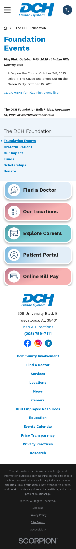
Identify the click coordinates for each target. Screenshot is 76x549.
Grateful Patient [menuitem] (18, 147)
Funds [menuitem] (9, 159)
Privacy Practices (38, 444)
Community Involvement (38, 356)
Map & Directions (38, 327)
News (38, 391)
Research (38, 453)
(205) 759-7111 (38, 334)
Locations (37, 382)
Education (38, 418)
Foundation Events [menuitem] (20, 141)
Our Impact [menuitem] (13, 153)
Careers (38, 400)
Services (38, 374)
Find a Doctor (37, 365)
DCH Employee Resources (38, 409)
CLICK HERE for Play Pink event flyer (32, 92)
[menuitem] (38, 508)
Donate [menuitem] (10, 171)
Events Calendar (38, 427)
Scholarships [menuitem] (15, 165)
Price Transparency (38, 435)
